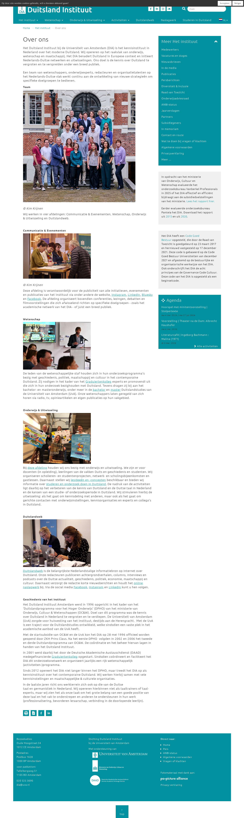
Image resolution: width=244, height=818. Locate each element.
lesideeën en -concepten (88, 480)
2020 (184, 216)
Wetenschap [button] (54, 20)
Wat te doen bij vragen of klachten (184, 141)
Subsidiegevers (171, 122)
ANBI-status (169, 104)
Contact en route (172, 135)
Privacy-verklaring (171, 784)
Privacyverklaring (172, 153)
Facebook (34, 299)
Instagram (119, 294)
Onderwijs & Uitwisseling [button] (87, 20)
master (116, 389)
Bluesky (147, 294)
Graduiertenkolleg (98, 381)
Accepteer (225, 3)
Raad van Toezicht (173, 92)
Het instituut (42, 28)
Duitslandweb (145, 20)
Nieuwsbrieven (171, 61)
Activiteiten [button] (120, 20)
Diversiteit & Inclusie (174, 86)
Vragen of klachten (174, 761)
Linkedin (115, 587)
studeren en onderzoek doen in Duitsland (76, 484)
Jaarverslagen (170, 110)
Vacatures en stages (174, 55)
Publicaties (168, 74)
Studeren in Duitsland (199, 20)
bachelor (99, 389)
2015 (169, 216)
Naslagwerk (168, 20)
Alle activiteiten (206, 346)
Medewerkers (170, 49)
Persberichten (170, 80)
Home (26, 28)
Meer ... (166, 159)
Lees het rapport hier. (201, 201)
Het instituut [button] (28, 20)
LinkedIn (134, 294)
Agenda (174, 300)
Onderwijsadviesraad (175, 98)
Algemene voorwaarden (176, 147)
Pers (165, 748)
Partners (167, 116)
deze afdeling (37, 467)
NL (223, 20)
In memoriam (170, 129)
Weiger (237, 3)
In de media (169, 68)
